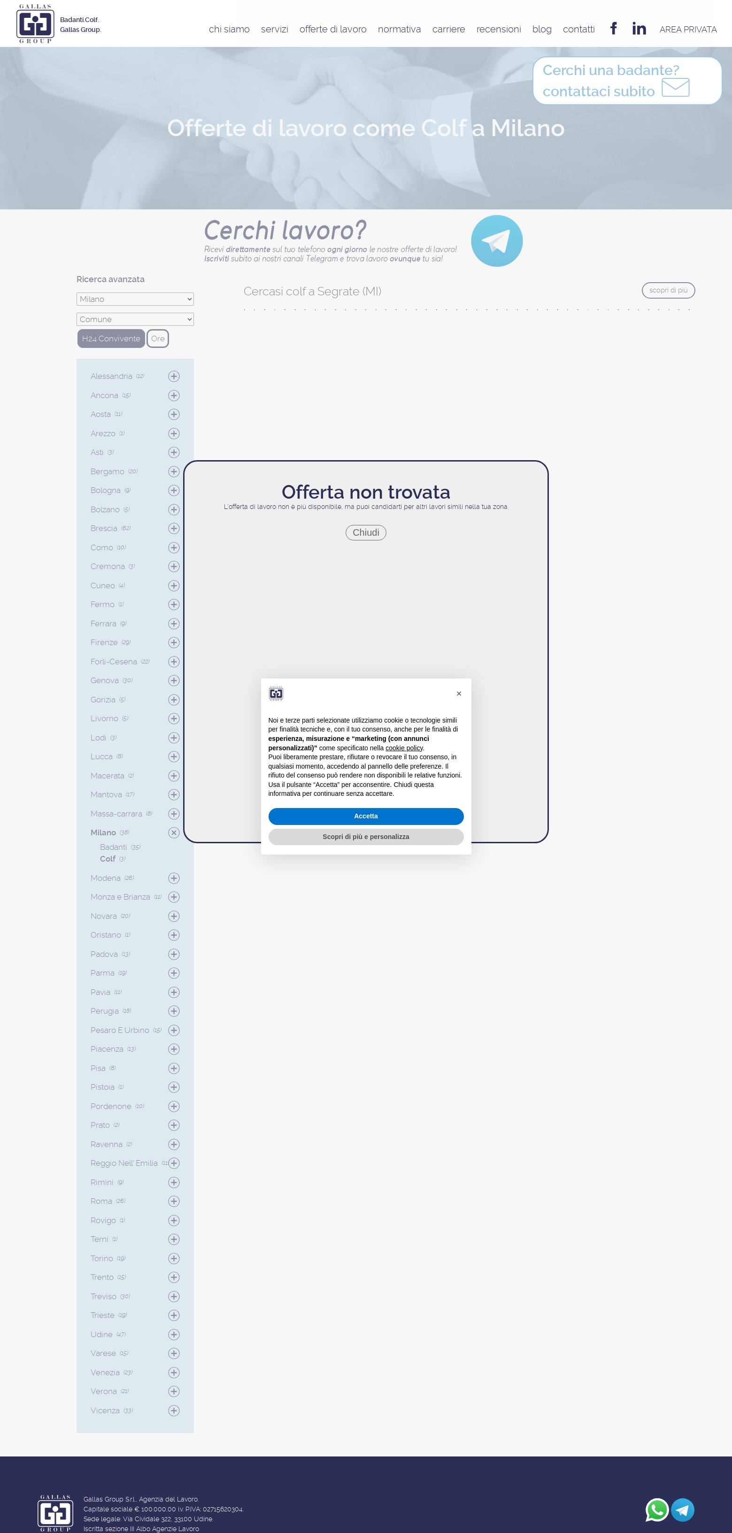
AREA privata (688, 29)
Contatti (579, 29)
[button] (459, 693)
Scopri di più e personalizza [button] (366, 836)
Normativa (399, 29)
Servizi (274, 29)
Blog (542, 29)
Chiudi (366, 532)
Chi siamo (229, 29)
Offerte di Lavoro (333, 29)
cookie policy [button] (404, 748)
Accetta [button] (366, 816)
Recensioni (499, 29)
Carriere (448, 29)
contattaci (618, 83)
